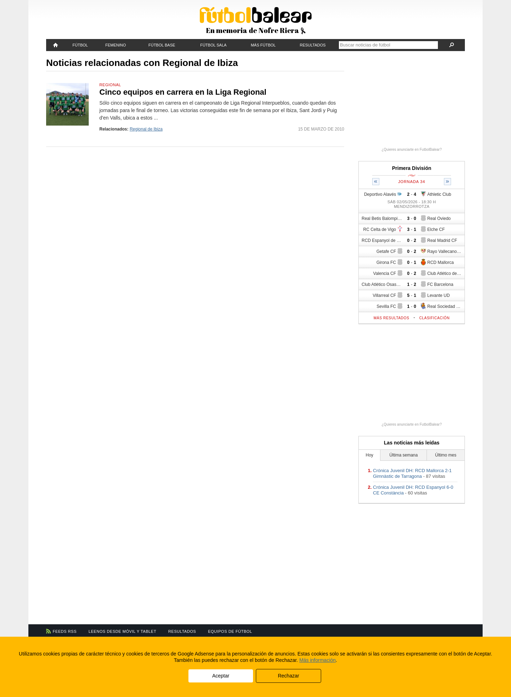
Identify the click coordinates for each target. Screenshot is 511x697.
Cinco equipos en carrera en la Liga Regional (183, 92)
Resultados (313, 45)
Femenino (115, 45)
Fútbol (80, 45)
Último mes (445, 455)
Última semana (403, 455)
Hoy (369, 455)
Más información (317, 660)
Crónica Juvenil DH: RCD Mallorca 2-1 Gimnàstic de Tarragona (412, 473)
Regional (110, 85)
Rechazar (288, 676)
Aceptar (220, 676)
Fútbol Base (161, 45)
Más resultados (392, 318)
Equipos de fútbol (230, 631)
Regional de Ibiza (146, 129)
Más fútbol (263, 45)
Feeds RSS (65, 631)
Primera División (412, 168)
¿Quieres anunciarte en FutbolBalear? (411, 149)
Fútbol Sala (213, 45)
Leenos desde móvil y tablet (122, 631)
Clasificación (434, 318)
